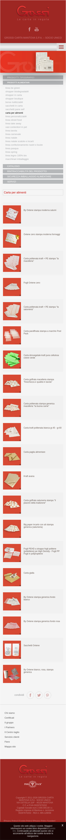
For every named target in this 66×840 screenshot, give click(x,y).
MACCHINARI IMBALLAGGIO (17, 159)
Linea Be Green (12, 88)
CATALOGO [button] (13, 166)
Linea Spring (11, 152)
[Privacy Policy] (11, 821)
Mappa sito (10, 746)
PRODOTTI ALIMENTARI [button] (18, 82)
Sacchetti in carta (14, 105)
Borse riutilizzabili (14, 102)
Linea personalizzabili (16, 116)
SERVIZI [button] (11, 181)
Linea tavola (11, 130)
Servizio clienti (12, 737)
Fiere (7, 741)
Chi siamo (10, 713)
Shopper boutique (14, 98)
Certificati (9, 717)
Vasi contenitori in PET (16, 127)
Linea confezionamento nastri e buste (24, 144)
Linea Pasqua (11, 148)
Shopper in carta (13, 95)
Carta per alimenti (14, 112)
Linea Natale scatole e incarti (19, 141)
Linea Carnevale (13, 134)
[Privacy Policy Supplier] (44, 821)
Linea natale (11, 137)
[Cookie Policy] (25, 821)
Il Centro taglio (12, 732)
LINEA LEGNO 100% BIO (16, 155)
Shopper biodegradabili (17, 91)
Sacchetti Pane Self (14, 109)
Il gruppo (9, 722)
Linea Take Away (13, 123)
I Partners (9, 727)
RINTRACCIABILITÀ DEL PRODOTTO (27, 171)
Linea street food (13, 120)
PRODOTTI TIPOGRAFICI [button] (20, 77)
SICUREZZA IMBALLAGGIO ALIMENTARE (29, 176)
